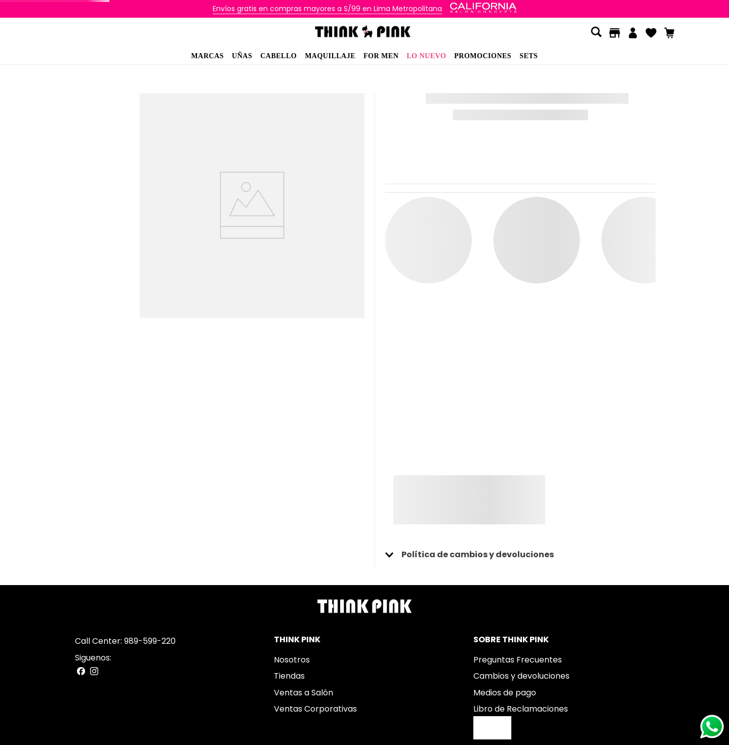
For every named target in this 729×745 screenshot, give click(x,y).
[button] (596, 32)
